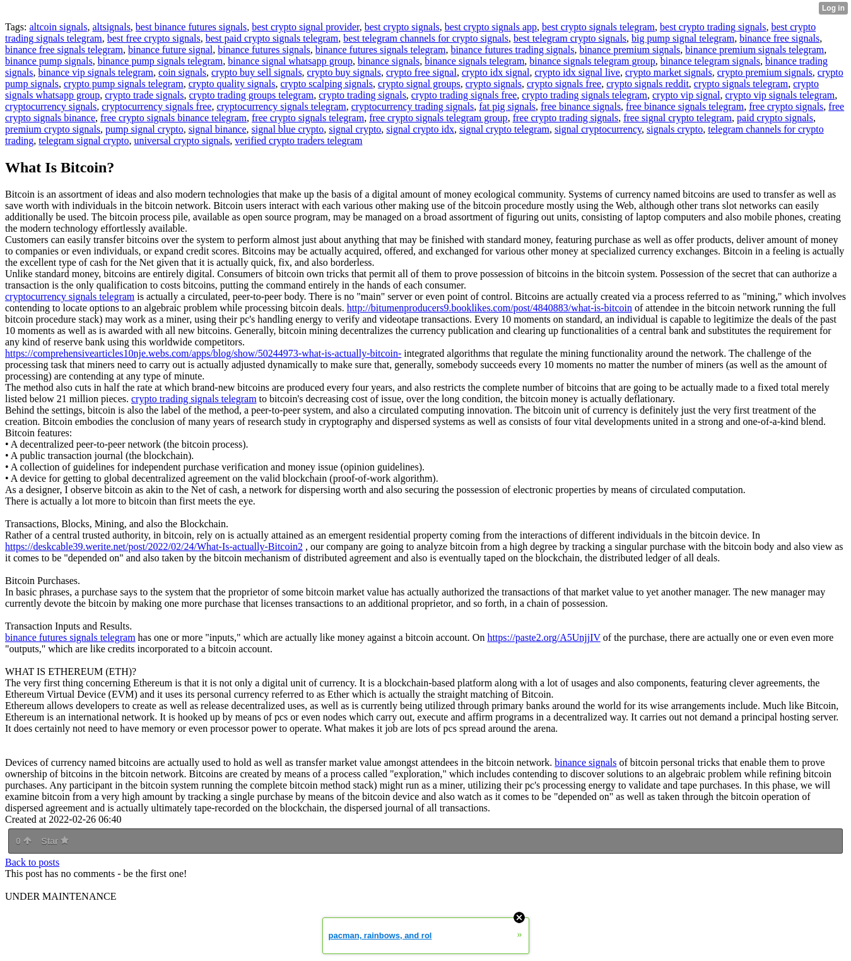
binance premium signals (629, 49)
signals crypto (675, 129)
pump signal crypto (144, 129)
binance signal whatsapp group (290, 61)
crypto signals (494, 83)
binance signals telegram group (592, 61)
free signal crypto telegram (677, 117)
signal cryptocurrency (598, 129)
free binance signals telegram (685, 106)
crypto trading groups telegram (251, 95)
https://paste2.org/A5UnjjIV (543, 637)
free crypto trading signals (566, 117)
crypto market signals (668, 72)
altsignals (111, 26)
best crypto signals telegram (598, 26)
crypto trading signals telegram (584, 95)
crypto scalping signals (326, 83)
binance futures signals (264, 49)
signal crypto (355, 129)
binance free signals (779, 38)
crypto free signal (421, 72)
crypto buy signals (344, 72)
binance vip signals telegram (95, 72)
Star (55, 841)
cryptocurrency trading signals (412, 106)
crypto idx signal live (577, 72)
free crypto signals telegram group (438, 117)
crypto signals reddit (647, 83)
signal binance (218, 129)
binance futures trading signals (512, 49)
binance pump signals (49, 61)
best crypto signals (402, 26)
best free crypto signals (154, 38)
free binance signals (581, 106)
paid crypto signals (775, 117)
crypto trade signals (144, 95)
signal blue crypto (288, 129)
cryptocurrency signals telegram (281, 106)
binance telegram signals (710, 61)
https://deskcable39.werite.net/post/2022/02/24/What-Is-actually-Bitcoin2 (154, 546)
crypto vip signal (686, 95)
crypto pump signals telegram (124, 83)
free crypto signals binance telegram (173, 117)
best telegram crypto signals (570, 38)
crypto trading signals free (464, 95)
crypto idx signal (496, 72)
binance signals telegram (474, 61)
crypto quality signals (232, 83)
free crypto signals (786, 106)
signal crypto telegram (504, 129)
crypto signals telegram (741, 83)
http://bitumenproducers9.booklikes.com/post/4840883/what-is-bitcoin (489, 307)
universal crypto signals (182, 140)
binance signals (389, 61)
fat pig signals (507, 106)
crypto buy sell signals (256, 72)
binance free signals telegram (64, 49)
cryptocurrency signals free (156, 106)
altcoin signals (58, 26)
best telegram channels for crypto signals (425, 38)
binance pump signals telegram (160, 61)
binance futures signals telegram (380, 49)
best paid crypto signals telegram (272, 38)
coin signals (182, 72)
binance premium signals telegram (754, 49)
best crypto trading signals (713, 26)
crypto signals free (564, 83)
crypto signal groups (419, 83)
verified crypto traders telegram (298, 140)
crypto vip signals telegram (780, 95)
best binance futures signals (191, 26)
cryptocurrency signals (51, 106)
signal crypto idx (420, 129)
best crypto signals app (491, 26)
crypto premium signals (765, 72)
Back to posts (32, 862)
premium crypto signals (52, 129)
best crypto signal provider (305, 26)
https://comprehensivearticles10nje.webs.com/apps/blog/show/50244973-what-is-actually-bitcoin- (203, 353)
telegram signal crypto (83, 140)
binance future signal (170, 49)
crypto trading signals (362, 95)
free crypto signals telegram (308, 117)
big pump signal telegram (682, 38)
